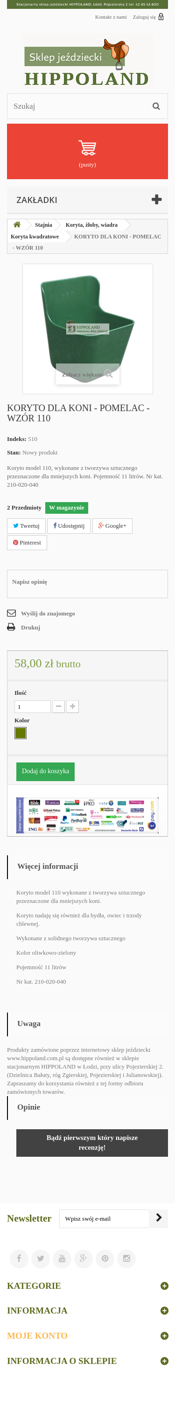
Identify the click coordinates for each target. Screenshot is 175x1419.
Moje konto (37, 1336)
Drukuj (30, 627)
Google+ (112, 525)
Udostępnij (68, 525)
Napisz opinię (29, 581)
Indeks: (17, 438)
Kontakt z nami (111, 17)
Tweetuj (26, 525)
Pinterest (27, 542)
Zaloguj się (148, 16)
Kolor (22, 720)
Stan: (14, 452)
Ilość (20, 692)
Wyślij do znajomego (48, 613)
